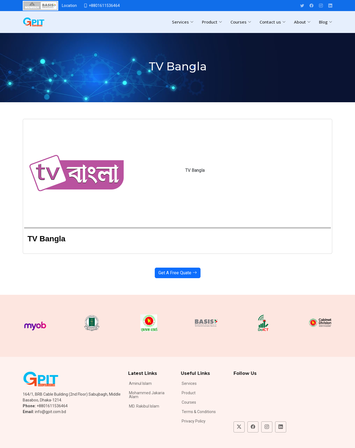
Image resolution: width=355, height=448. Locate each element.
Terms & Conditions (199, 412)
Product (189, 393)
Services (189, 383)
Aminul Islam (140, 383)
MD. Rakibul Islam (144, 406)
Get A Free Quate (177, 272)
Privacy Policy (194, 421)
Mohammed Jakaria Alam (146, 395)
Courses (189, 402)
